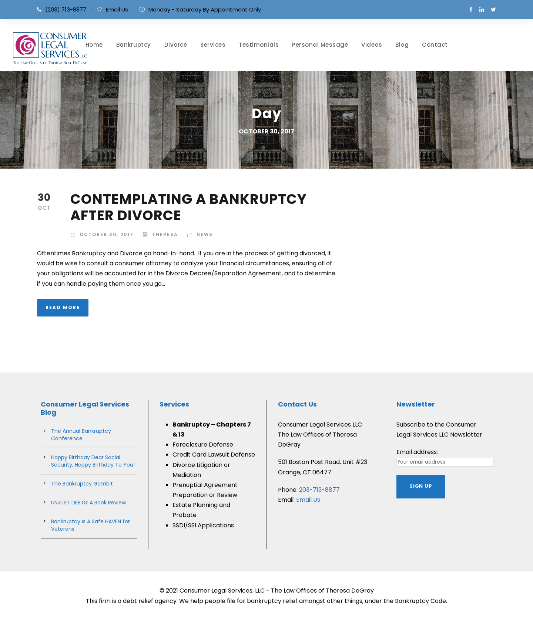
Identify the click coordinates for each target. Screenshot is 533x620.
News (205, 234)
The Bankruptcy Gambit (82, 483)
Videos (371, 45)
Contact (435, 45)
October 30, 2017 (107, 234)
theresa (165, 234)
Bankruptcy (133, 45)
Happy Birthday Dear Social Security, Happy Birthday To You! (93, 461)
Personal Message (320, 45)
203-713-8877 (319, 489)
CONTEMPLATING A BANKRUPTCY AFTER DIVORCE (188, 207)
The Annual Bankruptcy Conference (81, 434)
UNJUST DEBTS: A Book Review (88, 502)
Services (212, 45)
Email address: (417, 452)
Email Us (117, 9)
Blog (402, 45)
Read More (63, 307)
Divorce (175, 45)
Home (94, 45)
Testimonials (259, 45)
